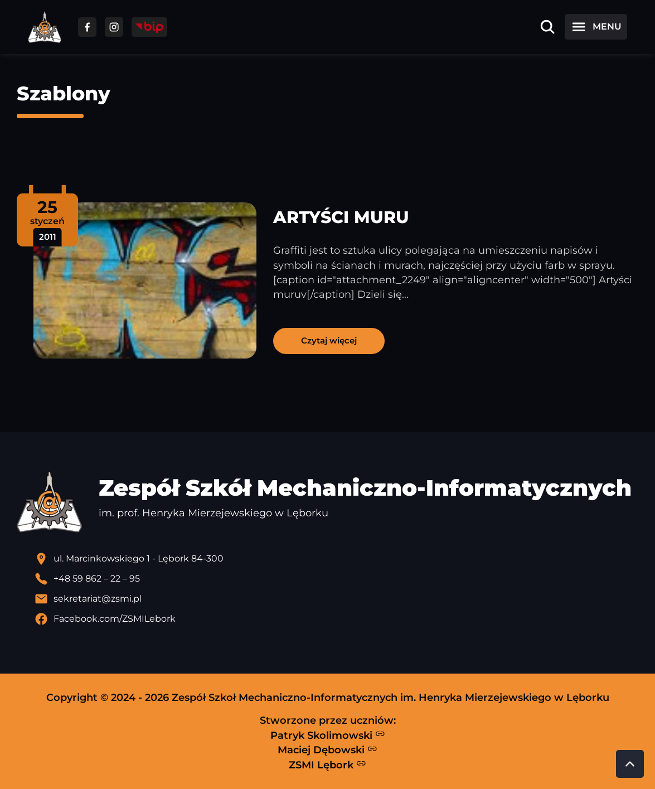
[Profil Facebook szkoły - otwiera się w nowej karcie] (336, 619)
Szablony (63, 93)
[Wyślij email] (336, 599)
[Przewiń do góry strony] (630, 764)
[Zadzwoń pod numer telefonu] (336, 578)
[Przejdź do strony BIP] (149, 27)
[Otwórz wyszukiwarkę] (547, 26)
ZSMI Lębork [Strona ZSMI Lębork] (327, 764)
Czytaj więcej (329, 340)
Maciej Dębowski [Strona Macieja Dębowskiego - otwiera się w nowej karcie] (327, 750)
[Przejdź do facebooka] (87, 27)
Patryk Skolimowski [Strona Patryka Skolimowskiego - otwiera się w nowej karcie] (327, 735)
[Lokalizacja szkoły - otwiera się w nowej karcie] (336, 558)
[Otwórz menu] (596, 27)
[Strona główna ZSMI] (44, 27)
